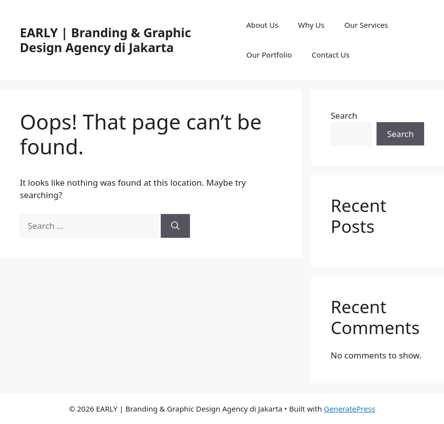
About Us (262, 25)
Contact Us (330, 55)
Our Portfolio (269, 55)
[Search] (175, 226)
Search (344, 115)
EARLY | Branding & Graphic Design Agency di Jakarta (105, 40)
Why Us (311, 25)
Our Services (366, 25)
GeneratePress (349, 409)
